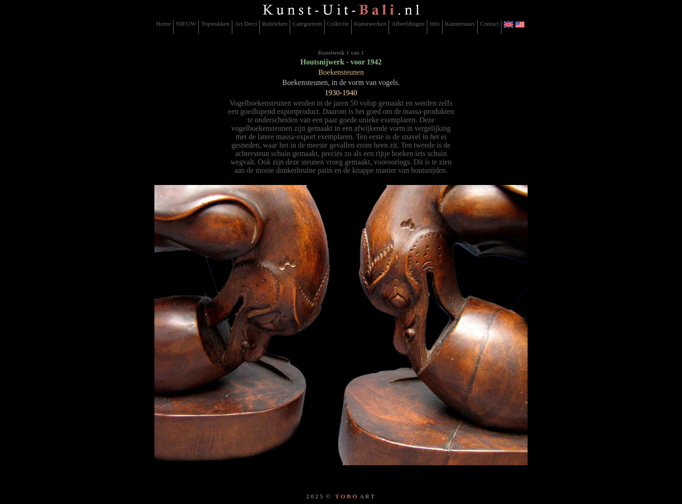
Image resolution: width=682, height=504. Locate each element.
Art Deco (246, 23)
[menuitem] (163, 27)
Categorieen (307, 23)
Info (435, 23)
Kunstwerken (370, 23)
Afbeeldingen (408, 23)
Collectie (338, 23)
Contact (489, 23)
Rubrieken (274, 23)
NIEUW (186, 23)
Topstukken (215, 23)
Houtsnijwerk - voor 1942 (341, 62)
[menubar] (340, 27)
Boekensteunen (341, 72)
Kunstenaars (460, 23)
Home (163, 23)
